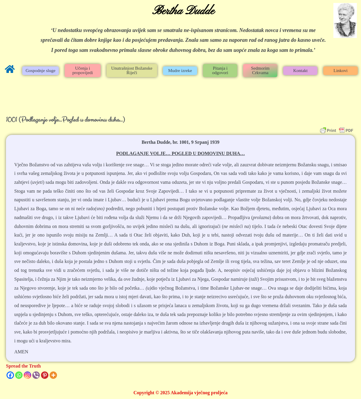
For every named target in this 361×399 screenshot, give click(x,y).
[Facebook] (10, 375)
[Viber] (36, 375)
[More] (53, 375)
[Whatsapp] (19, 375)
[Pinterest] (44, 375)
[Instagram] (27, 375)
